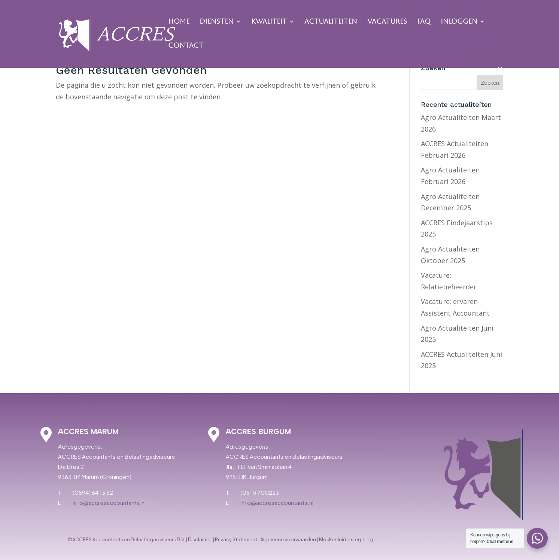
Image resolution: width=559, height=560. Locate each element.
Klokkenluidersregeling (346, 539)
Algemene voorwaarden (288, 539)
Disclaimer (200, 539)
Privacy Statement (236, 539)
